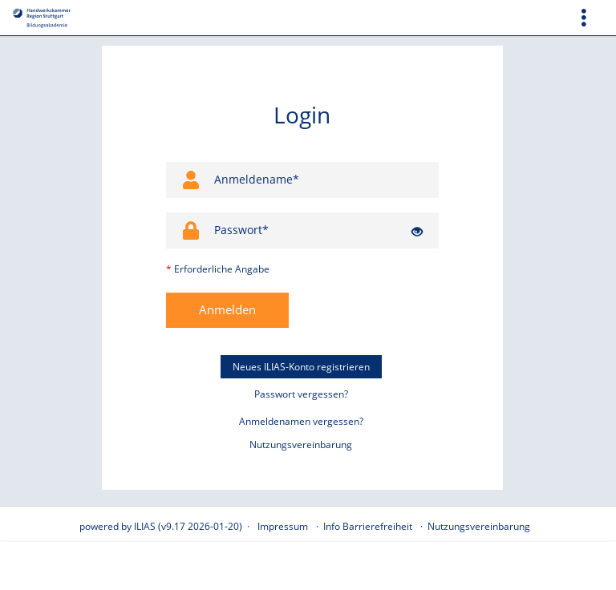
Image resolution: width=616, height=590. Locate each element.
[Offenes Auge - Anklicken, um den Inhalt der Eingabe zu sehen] (417, 232)
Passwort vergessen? (301, 394)
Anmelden (227, 309)
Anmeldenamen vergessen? (301, 421)
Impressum (282, 526)
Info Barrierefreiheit (367, 526)
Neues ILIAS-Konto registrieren (301, 367)
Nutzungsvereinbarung (300, 444)
